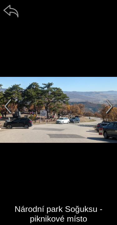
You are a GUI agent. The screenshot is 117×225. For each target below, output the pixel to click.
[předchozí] (7, 106)
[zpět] (11, 11)
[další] (109, 106)
